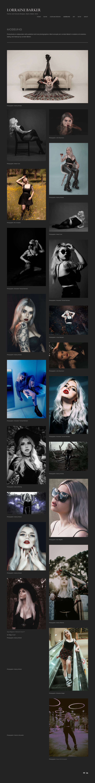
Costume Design (55, 16)
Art (74, 16)
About (86, 16)
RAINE (45, 16)
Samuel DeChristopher (61, 759)
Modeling (66, 16)
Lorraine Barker (24, 10)
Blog (79, 16)
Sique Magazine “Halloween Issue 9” (16, 632)
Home (39, 16)
